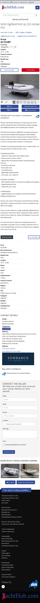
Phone (5, 412)
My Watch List (6, 512)
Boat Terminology (7, 538)
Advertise (4, 558)
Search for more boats (26, 482)
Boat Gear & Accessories (9, 510)
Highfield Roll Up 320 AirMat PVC (27, 36)
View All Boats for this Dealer (11, 351)
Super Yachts (6, 500)
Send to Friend (30, 110)
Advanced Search (20, 19)
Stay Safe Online (6, 574)
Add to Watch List (30, 106)
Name (5, 396)
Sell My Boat (5, 2)
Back (9, 110)
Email (4, 404)
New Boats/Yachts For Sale (10, 495)
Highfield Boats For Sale (8, 36)
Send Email (9, 452)
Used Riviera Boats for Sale (10, 546)
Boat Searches (6, 507)
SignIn (29, 2)
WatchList (24, 2)
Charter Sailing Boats (8, 529)
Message (6, 429)
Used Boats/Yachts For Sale (10, 498)
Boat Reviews (6, 562)
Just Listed (5, 503)
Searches (15, 2)
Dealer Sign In (6, 553)
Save (4, 441)
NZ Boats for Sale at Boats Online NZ (13, 524)
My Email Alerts (6, 514)
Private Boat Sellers (7, 565)
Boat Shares (5, 543)
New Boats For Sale (6, 32)
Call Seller (30, 70)
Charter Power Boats (8, 531)
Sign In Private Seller (8, 567)
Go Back (10, 482)
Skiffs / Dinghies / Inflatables (23, 32)
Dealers (4, 551)
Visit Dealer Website (8, 348)
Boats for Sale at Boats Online (11, 522)
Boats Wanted (6, 570)
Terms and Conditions (8, 577)
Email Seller (9, 70)
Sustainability (6, 536)
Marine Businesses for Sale (10, 541)
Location (5, 420)
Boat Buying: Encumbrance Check (12, 517)
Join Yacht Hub (6, 555)
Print (9, 106)
